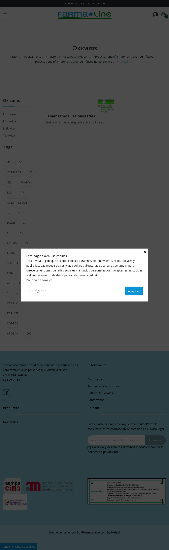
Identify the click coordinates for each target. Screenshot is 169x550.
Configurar (37, 291)
